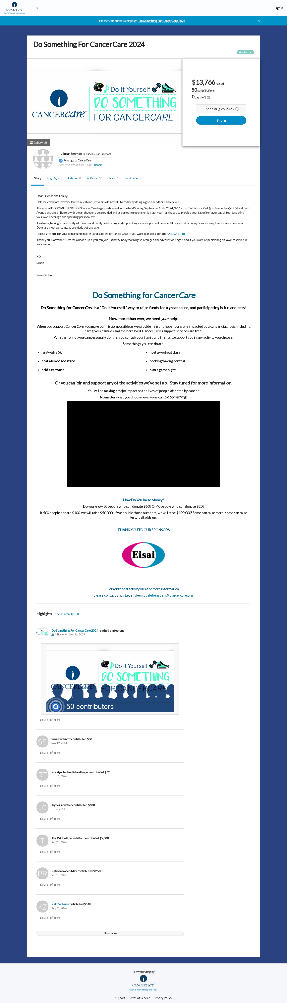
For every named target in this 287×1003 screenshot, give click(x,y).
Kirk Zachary (59, 904)
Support (120, 998)
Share (221, 120)
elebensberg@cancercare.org (170, 595)
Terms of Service (139, 998)
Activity (94, 178)
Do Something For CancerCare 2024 (74, 630)
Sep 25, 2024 (59, 842)
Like (44, 719)
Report (98, 164)
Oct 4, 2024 (58, 809)
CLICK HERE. (177, 233)
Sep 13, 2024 (59, 875)
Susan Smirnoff (72, 153)
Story (37, 178)
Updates (74, 178)
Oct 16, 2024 (59, 776)
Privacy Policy (162, 998)
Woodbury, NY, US (81, 164)
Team (113, 178)
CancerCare (84, 160)
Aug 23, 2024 (59, 908)
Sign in (279, 8)
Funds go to (70, 160)
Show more (110, 933)
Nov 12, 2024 (77, 634)
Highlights (54, 178)
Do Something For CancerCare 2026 (162, 21)
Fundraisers (134, 178)
